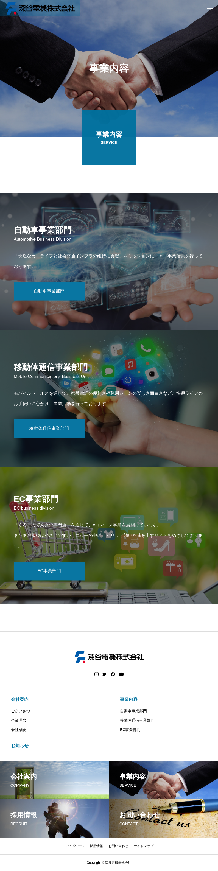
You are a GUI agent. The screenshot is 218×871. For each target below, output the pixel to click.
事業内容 (129, 699)
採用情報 (96, 846)
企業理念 (18, 720)
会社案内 (20, 699)
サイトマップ (143, 846)
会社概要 (18, 729)
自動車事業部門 (133, 711)
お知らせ (20, 745)
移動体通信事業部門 (137, 720)
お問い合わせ (118, 846)
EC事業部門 (130, 729)
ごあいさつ (20, 711)
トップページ (74, 846)
